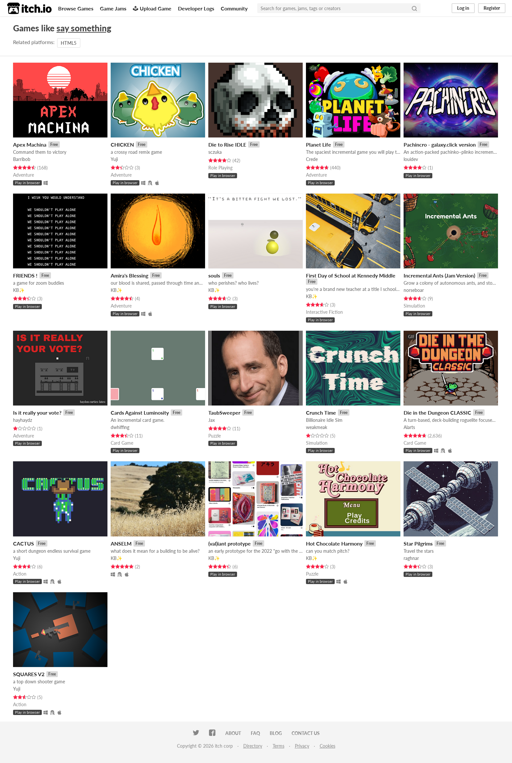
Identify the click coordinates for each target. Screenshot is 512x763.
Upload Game (152, 8)
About (233, 733)
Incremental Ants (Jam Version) (439, 275)
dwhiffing (120, 427)
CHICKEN (122, 144)
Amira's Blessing (129, 275)
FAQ (255, 733)
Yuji (114, 159)
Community (234, 8)
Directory (252, 746)
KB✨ (18, 290)
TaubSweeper (224, 412)
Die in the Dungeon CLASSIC (437, 412)
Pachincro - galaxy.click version (440, 144)
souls (214, 275)
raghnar (411, 558)
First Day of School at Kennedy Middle (350, 275)
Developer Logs (196, 8)
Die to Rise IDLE (227, 144)
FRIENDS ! (25, 275)
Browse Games (75, 8)
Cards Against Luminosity (140, 412)
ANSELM (121, 543)
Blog (276, 733)
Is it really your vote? (37, 412)
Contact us (306, 733)
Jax (211, 420)
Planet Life (318, 144)
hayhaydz (22, 420)
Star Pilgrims (418, 543)
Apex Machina (29, 144)
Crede (312, 159)
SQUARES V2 (28, 674)
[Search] (414, 8)
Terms (278, 746)
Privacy (302, 746)
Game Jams (113, 8)
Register (492, 8)
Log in (463, 8)
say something (83, 28)
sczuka (215, 152)
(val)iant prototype (229, 543)
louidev (411, 159)
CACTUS (23, 543)
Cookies (327, 746)
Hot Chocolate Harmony (334, 543)
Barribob (21, 159)
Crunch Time (321, 412)
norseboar (414, 290)
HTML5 (69, 43)
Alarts (409, 427)
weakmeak (316, 427)
